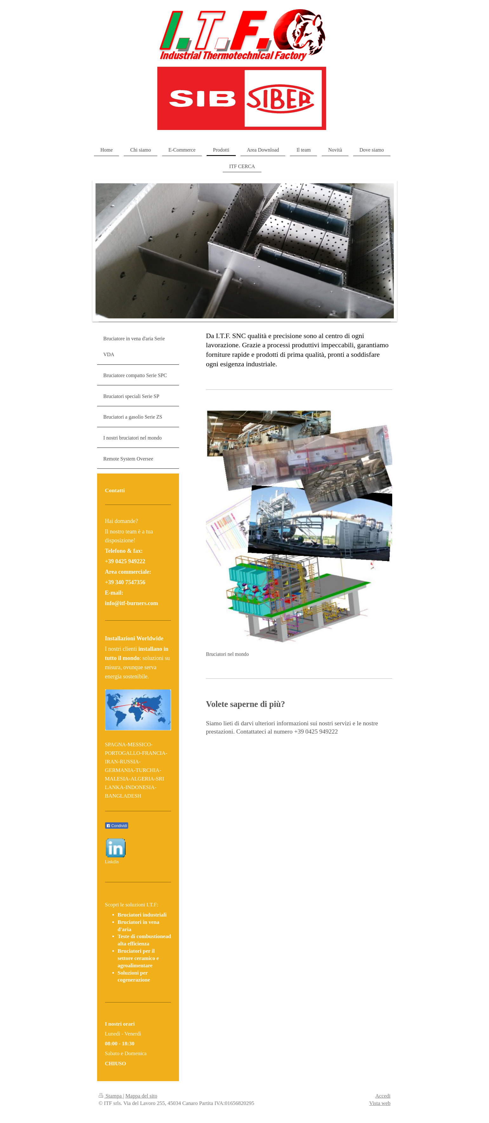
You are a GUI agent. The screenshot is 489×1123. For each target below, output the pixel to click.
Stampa (111, 1096)
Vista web (379, 1103)
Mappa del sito (141, 1096)
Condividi (116, 826)
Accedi (383, 1096)
